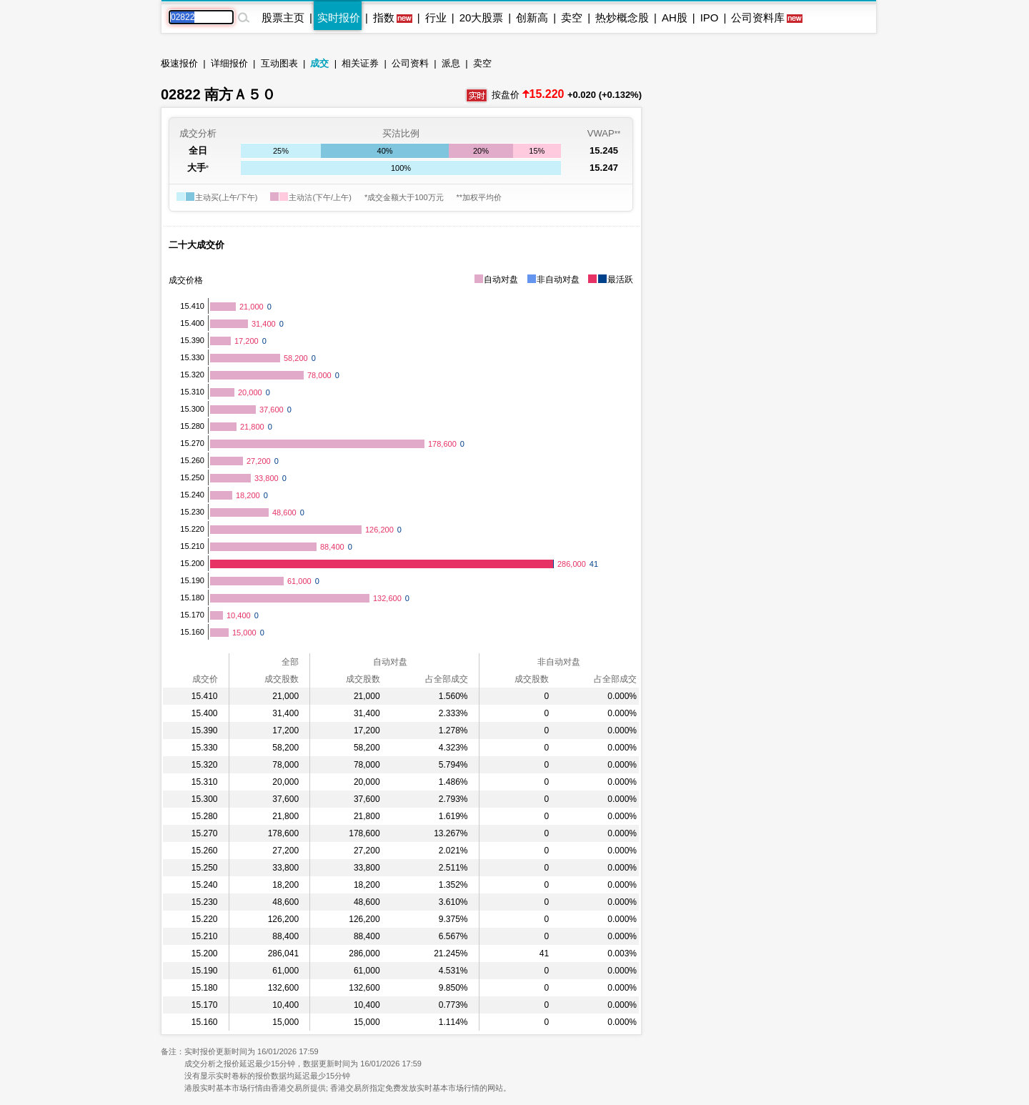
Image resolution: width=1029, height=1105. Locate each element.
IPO (709, 17)
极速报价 (179, 63)
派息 (451, 63)
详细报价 (229, 63)
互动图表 (279, 63)
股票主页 (283, 17)
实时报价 (338, 17)
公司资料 (410, 63)
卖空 (571, 17)
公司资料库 (758, 17)
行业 (436, 17)
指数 (383, 17)
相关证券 (360, 63)
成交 (319, 63)
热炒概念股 (622, 17)
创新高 (532, 17)
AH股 (674, 17)
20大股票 (481, 17)
